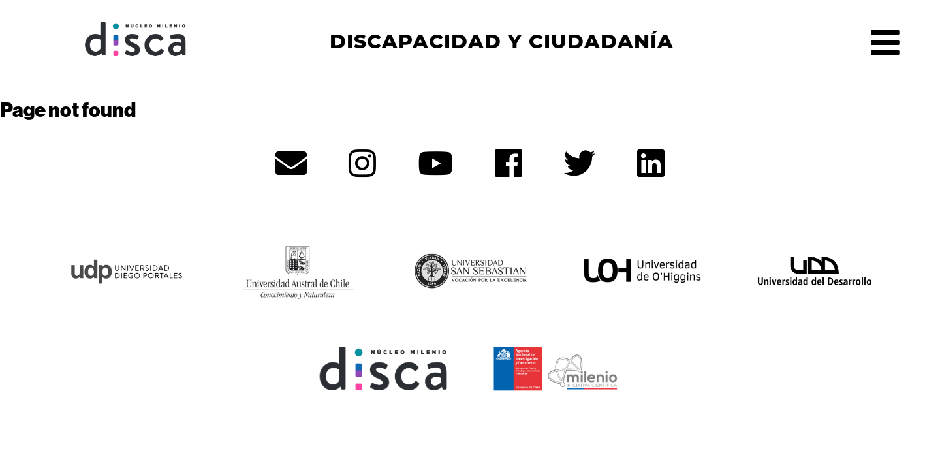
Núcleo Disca (135, 39)
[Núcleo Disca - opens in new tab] (384, 367)
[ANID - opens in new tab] (556, 367)
